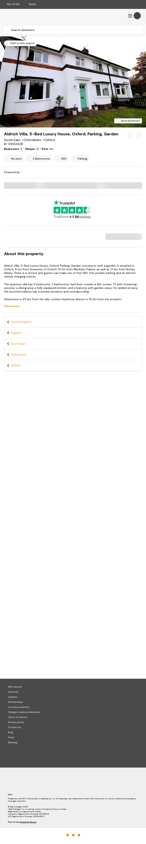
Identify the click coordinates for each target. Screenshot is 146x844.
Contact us (14, 727)
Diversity (13, 691)
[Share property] (138, 134)
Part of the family (21, 4)
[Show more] (14, 306)
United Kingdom (21, 322)
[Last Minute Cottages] (16, 16)
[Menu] (134, 15)
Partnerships (15, 702)
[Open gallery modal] (73, 81)
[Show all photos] (128, 120)
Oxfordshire (18, 354)
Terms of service (17, 717)
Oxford (15, 365)
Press (11, 737)
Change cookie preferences (24, 712)
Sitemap (13, 742)
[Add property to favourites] (130, 134)
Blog (10, 732)
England (16, 333)
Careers (12, 697)
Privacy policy (16, 722)
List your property (18, 707)
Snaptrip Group (28, 822)
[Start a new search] (20, 43)
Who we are (15, 686)
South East (18, 344)
